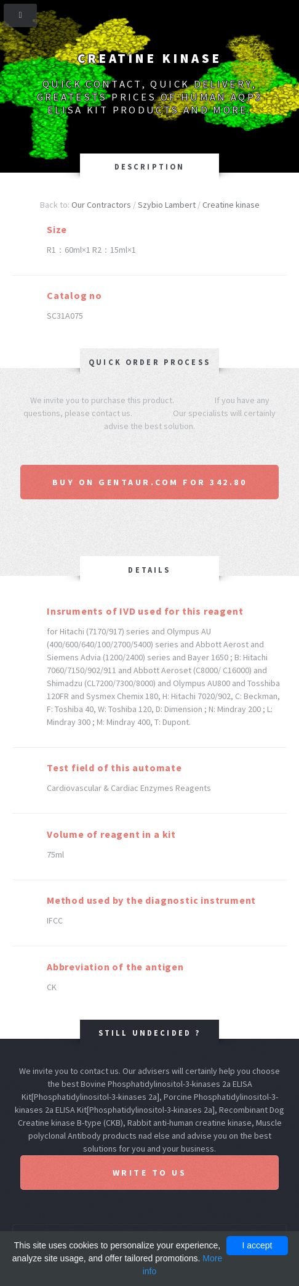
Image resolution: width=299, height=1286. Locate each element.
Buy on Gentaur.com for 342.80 (149, 482)
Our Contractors (101, 204)
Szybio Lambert (167, 204)
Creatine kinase (231, 204)
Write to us (150, 1172)
